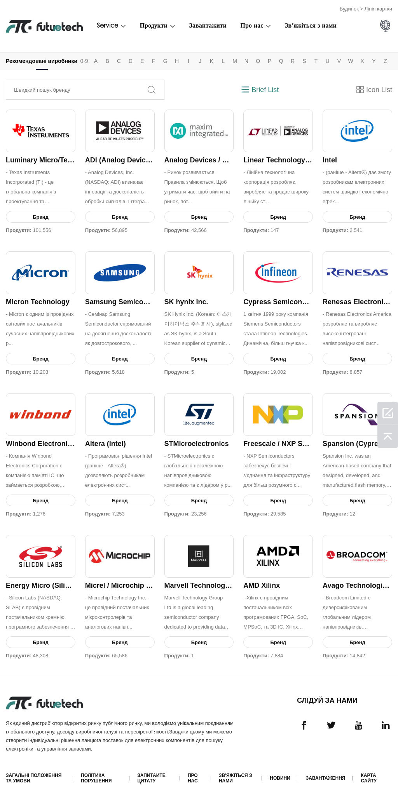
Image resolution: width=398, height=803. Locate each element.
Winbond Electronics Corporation (61, 444)
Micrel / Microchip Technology (135, 585)
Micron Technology (38, 302)
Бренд (41, 217)
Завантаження (326, 778)
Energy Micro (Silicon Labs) (52, 585)
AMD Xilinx (261, 585)
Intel (330, 160)
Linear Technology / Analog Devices (303, 160)
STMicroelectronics (196, 444)
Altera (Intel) (105, 444)
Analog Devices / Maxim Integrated (222, 160)
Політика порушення (96, 778)
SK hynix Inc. (186, 302)
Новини (280, 778)
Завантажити (208, 26)
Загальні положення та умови (33, 778)
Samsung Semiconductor (127, 302)
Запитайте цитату (151, 778)
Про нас (252, 26)
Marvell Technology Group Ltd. (215, 585)
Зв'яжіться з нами (311, 26)
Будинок (349, 9)
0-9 (84, 61)
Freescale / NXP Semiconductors (298, 444)
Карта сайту (368, 778)
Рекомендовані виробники (41, 61)
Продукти (154, 26)
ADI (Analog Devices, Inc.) (128, 160)
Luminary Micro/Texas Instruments (63, 160)
